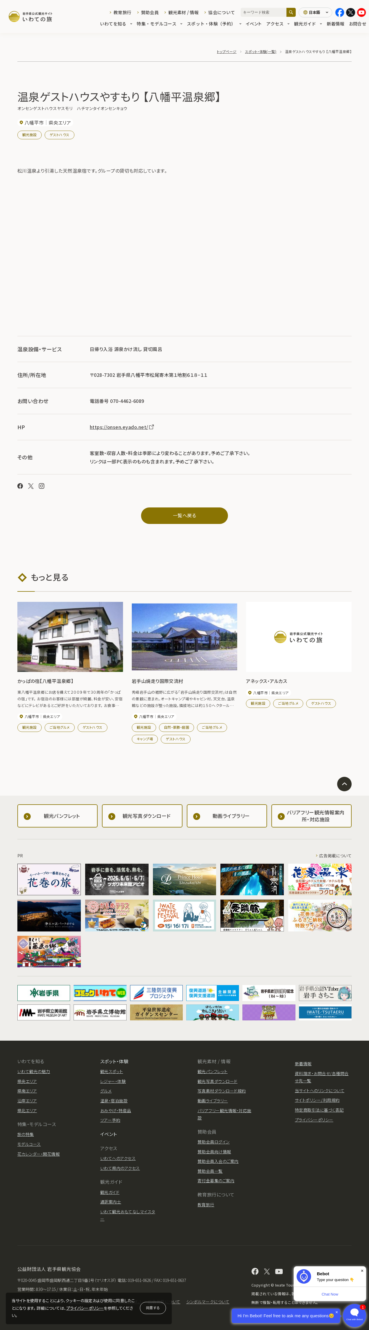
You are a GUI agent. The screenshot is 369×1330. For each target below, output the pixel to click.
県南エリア (27, 1091)
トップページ (227, 51)
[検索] (291, 12)
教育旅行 (122, 12)
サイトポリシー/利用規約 (317, 1100)
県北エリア (27, 1110)
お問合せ (357, 24)
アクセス (277, 24)
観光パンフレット (213, 1071)
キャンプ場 (145, 738)
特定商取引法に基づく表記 (319, 1110)
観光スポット (111, 1071)
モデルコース (29, 1144)
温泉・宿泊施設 (113, 1101)
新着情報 (335, 24)
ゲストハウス (60, 134)
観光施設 (29, 134)
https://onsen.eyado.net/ (122, 426)
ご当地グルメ (60, 727)
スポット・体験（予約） (214, 24)
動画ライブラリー (213, 1101)
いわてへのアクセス (118, 1158)
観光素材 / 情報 (183, 12)
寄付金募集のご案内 (216, 1180)
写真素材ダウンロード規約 (222, 1091)
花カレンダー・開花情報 (38, 1154)
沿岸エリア (27, 1101)
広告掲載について (335, 855)
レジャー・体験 (113, 1081)
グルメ (106, 1091)
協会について (221, 12)
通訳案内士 (110, 1202)
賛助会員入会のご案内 (218, 1161)
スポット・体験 (114, 1061)
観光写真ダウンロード (218, 1081)
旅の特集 (25, 1134)
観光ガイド (308, 24)
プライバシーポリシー (85, 1308)
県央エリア (27, 1081)
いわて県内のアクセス (120, 1168)
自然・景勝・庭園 (176, 727)
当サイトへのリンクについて (319, 1090)
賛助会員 (150, 12)
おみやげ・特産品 (115, 1110)
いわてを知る (116, 24)
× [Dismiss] (362, 1270)
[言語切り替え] (315, 12)
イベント (254, 24)
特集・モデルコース (159, 24)
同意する (153, 1307)
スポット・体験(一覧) (260, 51)
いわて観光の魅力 (33, 1071)
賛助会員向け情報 (214, 1151)
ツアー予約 (110, 1120)
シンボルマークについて (207, 1302)
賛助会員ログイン (214, 1142)
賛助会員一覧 (210, 1171)
